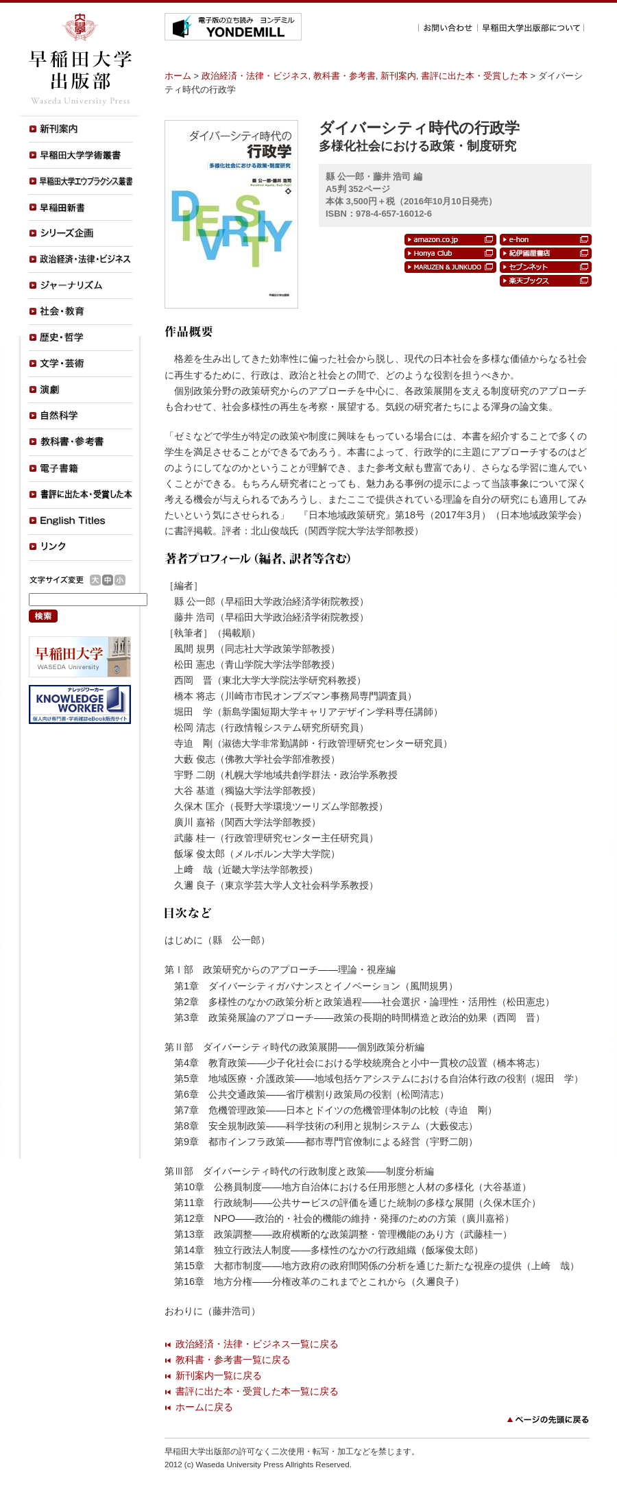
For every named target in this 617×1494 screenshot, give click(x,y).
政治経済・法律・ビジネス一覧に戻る (257, 1343)
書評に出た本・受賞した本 (474, 76)
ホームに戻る (204, 1406)
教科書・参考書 (344, 76)
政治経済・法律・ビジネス (255, 76)
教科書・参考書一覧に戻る (233, 1359)
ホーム (178, 76)
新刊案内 (398, 76)
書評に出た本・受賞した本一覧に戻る (257, 1391)
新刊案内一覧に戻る (219, 1375)
